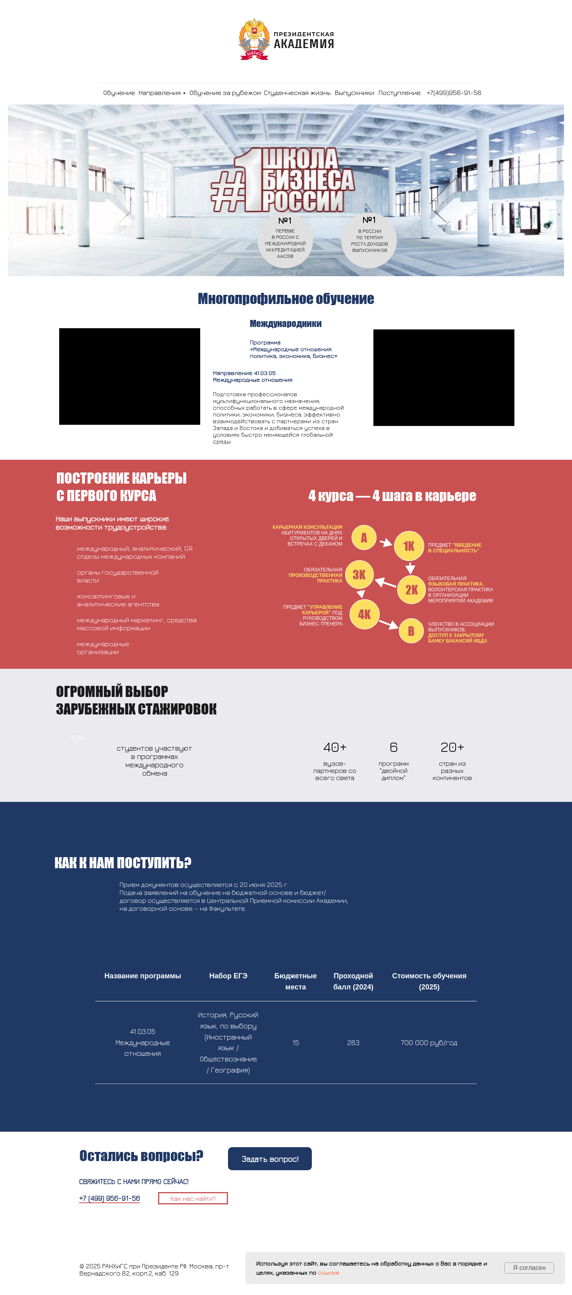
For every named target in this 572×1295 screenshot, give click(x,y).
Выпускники (354, 93)
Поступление (400, 93)
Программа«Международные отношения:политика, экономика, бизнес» (293, 349)
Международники (286, 323)
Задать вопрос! (270, 1158)
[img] (93, 92)
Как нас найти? (193, 1198)
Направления (160, 93)
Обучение (119, 93)
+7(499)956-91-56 (454, 93)
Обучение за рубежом (225, 93)
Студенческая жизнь (297, 93)
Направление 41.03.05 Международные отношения (252, 376)
